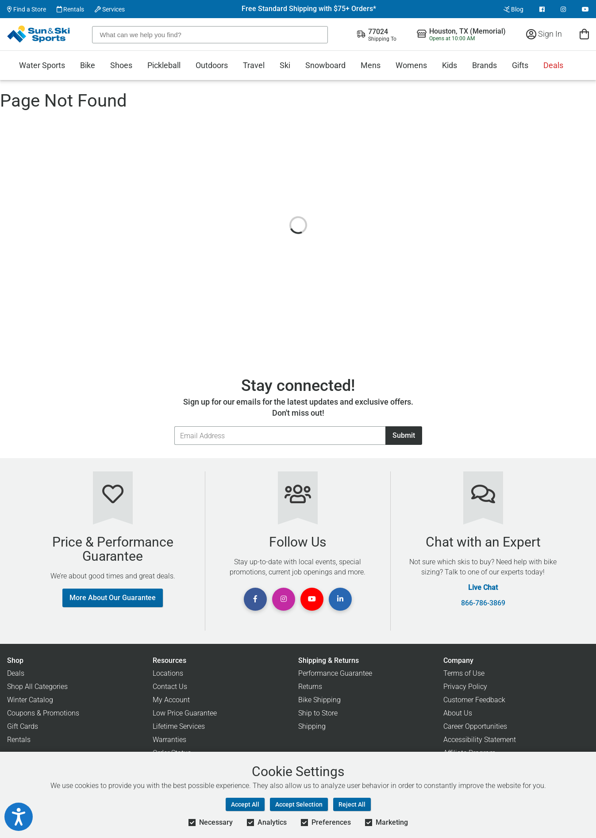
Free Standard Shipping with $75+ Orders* (309, 8)
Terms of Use (463, 673)
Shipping (312, 726)
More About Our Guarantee (112, 597)
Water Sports (42, 65)
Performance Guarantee (335, 673)
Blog (513, 9)
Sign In (544, 33)
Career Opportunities (475, 726)
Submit (403, 435)
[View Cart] (584, 33)
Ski (285, 65)
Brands (484, 65)
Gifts (520, 65)
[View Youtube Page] (585, 9)
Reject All (351, 804)
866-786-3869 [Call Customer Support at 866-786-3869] (483, 603)
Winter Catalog (30, 700)
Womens (411, 65)
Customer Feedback (474, 700)
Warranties (169, 739)
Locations (168, 673)
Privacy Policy (465, 686)
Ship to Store (318, 713)
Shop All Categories (37, 686)
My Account (171, 700)
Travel (254, 65)
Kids (449, 65)
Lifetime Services (179, 726)
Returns (310, 686)
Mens (371, 65)
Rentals (70, 9)
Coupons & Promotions (43, 713)
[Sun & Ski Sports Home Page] (39, 34)
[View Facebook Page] (542, 9)
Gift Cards (22, 726)
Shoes (121, 65)
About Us (457, 713)
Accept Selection (299, 804)
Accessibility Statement (479, 739)
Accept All (245, 804)
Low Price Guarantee (185, 713)
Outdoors (212, 65)
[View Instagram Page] (563, 9)
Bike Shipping (319, 700)
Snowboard (325, 65)
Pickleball (164, 65)
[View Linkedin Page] (340, 599)
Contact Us (170, 686)
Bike (87, 65)
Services (110, 9)
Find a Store (26, 9)
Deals (553, 65)
